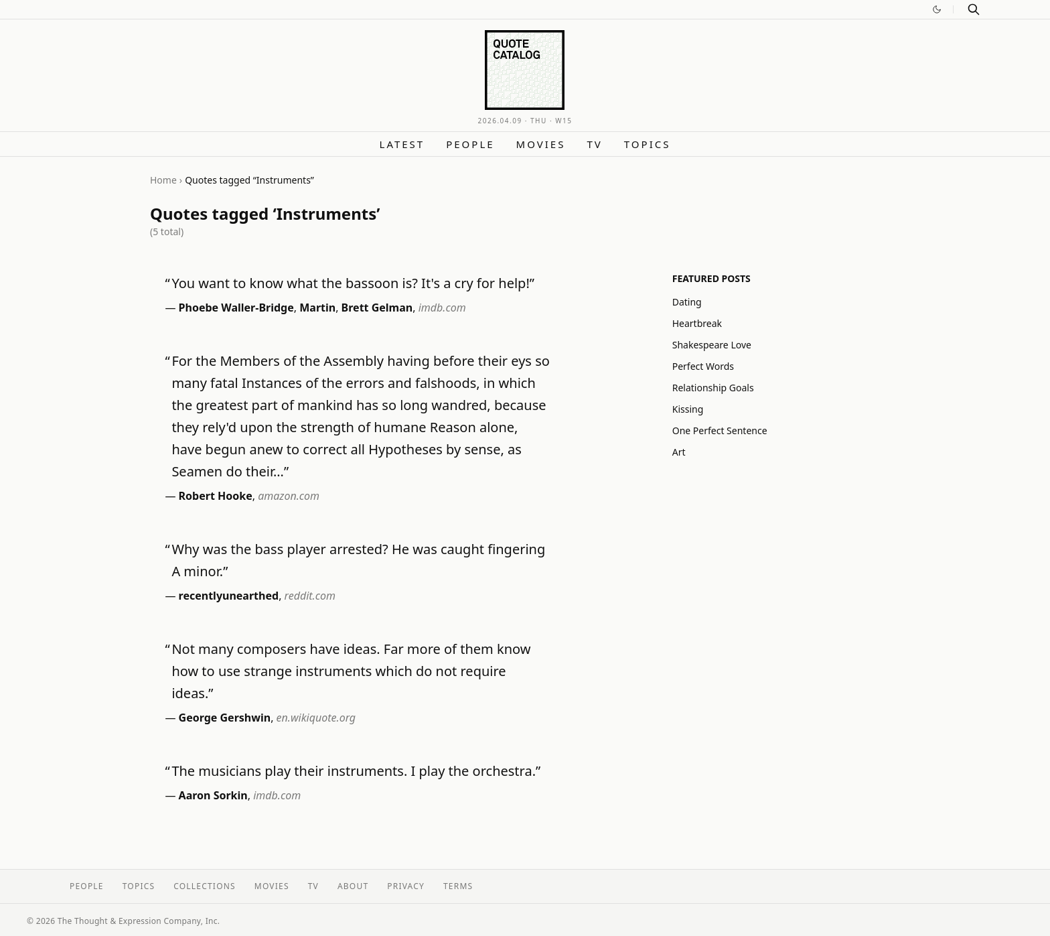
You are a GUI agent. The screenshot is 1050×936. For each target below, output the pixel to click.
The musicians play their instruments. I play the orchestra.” (355, 771)
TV (594, 144)
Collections (204, 886)
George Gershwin (225, 717)
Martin (317, 307)
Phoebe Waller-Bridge (236, 307)
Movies (541, 144)
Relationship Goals (713, 387)
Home (163, 180)
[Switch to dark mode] (937, 9)
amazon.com (288, 495)
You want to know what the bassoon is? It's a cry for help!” (352, 283)
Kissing (688, 409)
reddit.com (310, 595)
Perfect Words (703, 366)
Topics (647, 144)
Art (679, 452)
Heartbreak (697, 323)
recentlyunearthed (229, 595)
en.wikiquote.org (316, 717)
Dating (687, 301)
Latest (402, 144)
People (470, 144)
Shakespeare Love (711, 344)
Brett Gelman (377, 307)
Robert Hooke (215, 495)
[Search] (973, 9)
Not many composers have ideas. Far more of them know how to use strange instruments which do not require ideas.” (350, 671)
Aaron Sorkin (213, 795)
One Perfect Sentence (719, 430)
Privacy (406, 886)
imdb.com (442, 307)
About (353, 886)
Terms (458, 886)
